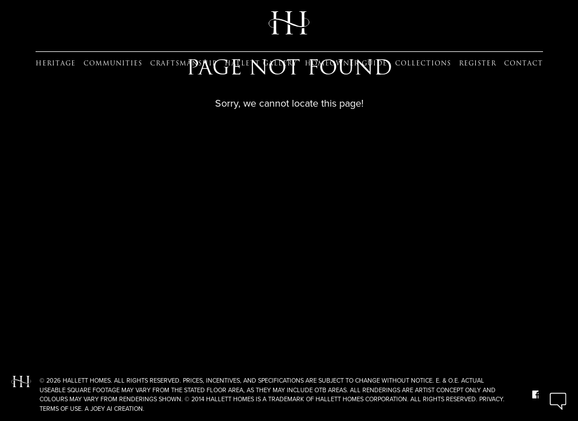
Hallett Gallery (261, 63)
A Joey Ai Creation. (114, 408)
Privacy (491, 399)
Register (477, 63)
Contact (523, 63)
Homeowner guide (346, 63)
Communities (113, 63)
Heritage (56, 63)
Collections (423, 63)
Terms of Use (60, 408)
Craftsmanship (183, 63)
